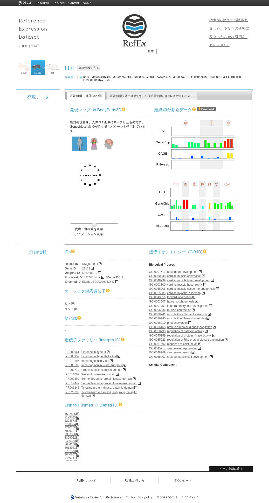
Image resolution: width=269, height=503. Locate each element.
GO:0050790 (157, 331)
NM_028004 (90, 264)
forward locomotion (179, 297)
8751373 (70, 451)
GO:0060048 (157, 276)
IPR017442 (72, 383)
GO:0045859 (157, 335)
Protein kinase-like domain (98, 374)
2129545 (70, 417)
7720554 (70, 424)
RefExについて (86, 480)
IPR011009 (72, 374)
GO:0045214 (157, 348)
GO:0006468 (157, 327)
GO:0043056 (157, 297)
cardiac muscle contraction (184, 276)
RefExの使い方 (134, 480)
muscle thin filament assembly (186, 318)
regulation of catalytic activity (185, 331)
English (23, 46)
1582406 (70, 414)
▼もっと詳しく (219, 45)
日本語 (35, 46)
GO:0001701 (157, 306)
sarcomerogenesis (179, 352)
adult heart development (182, 272)
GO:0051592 (157, 344)
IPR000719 (72, 370)
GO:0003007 (157, 301)
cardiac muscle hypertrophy (185, 284)
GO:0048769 (157, 352)
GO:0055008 (157, 288)
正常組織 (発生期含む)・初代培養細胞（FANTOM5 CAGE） (152, 96)
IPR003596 (72, 365)
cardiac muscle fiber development (188, 280)
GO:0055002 (157, 356)
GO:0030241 (157, 314)
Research (42, 3)
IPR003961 (72, 352)
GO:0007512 (157, 272)
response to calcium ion (182, 344)
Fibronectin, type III (93, 352)
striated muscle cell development (188, 356)
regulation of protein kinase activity (189, 335)
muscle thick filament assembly (187, 314)
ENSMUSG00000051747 (98, 281)
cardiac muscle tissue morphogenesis (191, 288)
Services (59, 3)
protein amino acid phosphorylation (189, 327)
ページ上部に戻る (231, 468)
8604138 (70, 444)
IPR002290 (72, 378)
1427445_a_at (91, 277)
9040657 (70, 454)
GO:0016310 (157, 322)
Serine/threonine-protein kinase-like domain (109, 383)
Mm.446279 (89, 273)
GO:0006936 (157, 310)
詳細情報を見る (89, 67)
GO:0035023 (157, 339)
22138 (86, 268)
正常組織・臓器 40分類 (86, 96)
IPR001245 (72, 387)
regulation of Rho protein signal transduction (195, 339)
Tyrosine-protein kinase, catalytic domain (107, 387)
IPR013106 (72, 361)
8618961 (70, 447)
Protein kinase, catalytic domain (101, 370)
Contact (73, 3)
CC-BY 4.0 (191, 497)
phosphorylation (177, 322)
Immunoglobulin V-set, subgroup (102, 365)
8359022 (70, 437)
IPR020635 (72, 392)
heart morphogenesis (180, 301)
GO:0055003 (157, 293)
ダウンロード (183, 480)
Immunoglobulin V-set (95, 361)
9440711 (70, 458)
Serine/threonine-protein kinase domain (106, 378)
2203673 (70, 420)
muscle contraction (179, 310)
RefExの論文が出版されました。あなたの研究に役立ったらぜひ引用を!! (229, 28)
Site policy (145, 497)
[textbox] (129, 51)
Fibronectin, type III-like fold (99, 356)
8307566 (70, 434)
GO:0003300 (157, 284)
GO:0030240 (157, 318)
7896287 (70, 431)
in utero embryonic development (187, 306)
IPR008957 (72, 356)
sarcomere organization (182, 348)
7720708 (70, 427)
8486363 (70, 441)
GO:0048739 (157, 280)
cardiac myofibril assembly (184, 293)
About (87, 3)
